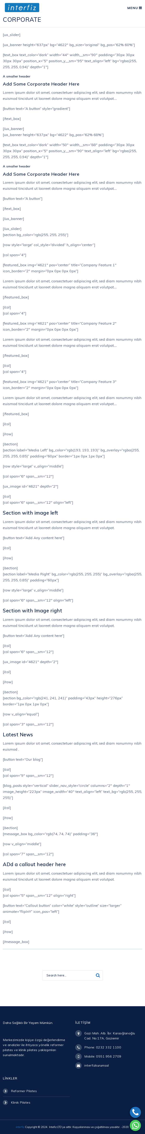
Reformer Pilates (24, 1091)
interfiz (20, 1127)
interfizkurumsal (96, 1065)
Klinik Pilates (20, 1102)
